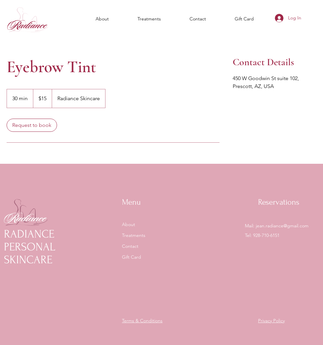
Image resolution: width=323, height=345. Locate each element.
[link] (32, 125)
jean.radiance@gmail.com (282, 226)
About (128, 224)
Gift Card (131, 257)
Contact (130, 246)
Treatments (133, 235)
